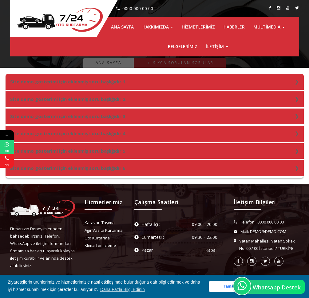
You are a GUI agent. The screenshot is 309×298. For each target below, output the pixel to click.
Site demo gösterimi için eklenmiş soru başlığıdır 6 (67, 168)
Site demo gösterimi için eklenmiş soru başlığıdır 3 (67, 116)
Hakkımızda (157, 27)
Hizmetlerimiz (198, 27)
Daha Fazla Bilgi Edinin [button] (122, 289)
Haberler (234, 27)
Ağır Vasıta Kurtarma (104, 230)
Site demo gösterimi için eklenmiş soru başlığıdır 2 (67, 99)
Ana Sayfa (122, 27)
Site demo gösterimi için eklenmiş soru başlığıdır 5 (67, 151)
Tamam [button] (230, 286)
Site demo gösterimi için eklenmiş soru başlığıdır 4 (67, 133)
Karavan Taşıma (100, 222)
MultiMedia (269, 27)
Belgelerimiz (182, 46)
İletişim (217, 46)
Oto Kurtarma (97, 238)
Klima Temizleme (100, 245)
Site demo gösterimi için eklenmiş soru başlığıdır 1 (67, 81)
